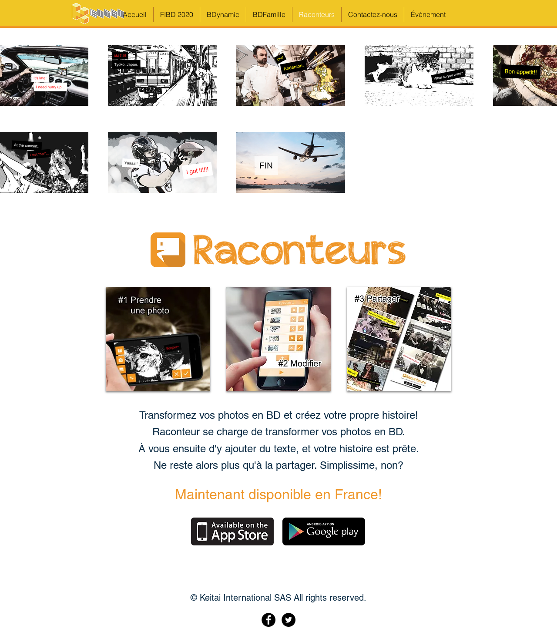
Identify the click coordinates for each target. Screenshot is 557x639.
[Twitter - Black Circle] (288, 620)
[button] (428, 14)
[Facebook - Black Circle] (268, 620)
